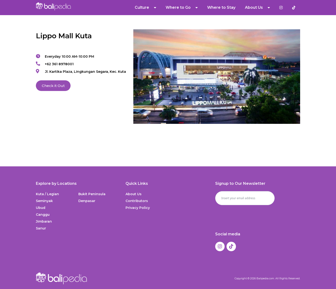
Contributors (137, 201)
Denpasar (86, 201)
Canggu (43, 214)
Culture (145, 7)
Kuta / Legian (47, 194)
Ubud (40, 208)
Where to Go (182, 7)
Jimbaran (44, 221)
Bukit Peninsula (91, 194)
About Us (257, 7)
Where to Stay (221, 7)
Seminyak (44, 201)
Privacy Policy (138, 208)
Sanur (41, 228)
